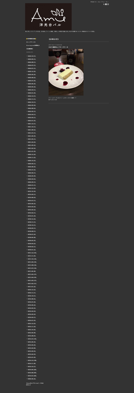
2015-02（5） (32, 354)
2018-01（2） (32, 249)
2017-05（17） (32, 274)
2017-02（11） (32, 283)
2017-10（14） (32, 259)
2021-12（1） (32, 123)
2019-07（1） (32, 200)
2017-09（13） (32, 262)
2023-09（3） (32, 74)
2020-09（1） (32, 163)
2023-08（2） (32, 77)
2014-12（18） (32, 360)
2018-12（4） (32, 219)
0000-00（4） (32, 378)
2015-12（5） (32, 323)
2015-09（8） (32, 332)
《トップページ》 (31, 42)
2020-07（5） (32, 169)
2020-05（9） (32, 176)
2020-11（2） (32, 157)
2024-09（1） (32, 59)
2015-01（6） (32, 357)
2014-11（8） (32, 363)
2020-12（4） (32, 154)
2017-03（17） (32, 280)
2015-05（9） (32, 345)
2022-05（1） (32, 111)
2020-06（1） (32, 173)
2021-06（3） (32, 136)
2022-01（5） (32, 120)
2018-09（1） (32, 228)
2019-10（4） (32, 191)
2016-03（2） (32, 314)
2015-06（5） (32, 342)
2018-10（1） (32, 225)
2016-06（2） (32, 305)
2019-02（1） (32, 212)
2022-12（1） (32, 96)
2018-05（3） (32, 240)
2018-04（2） (32, 243)
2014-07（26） (32, 375)
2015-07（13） (32, 339)
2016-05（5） (32, 308)
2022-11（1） (32, 99)
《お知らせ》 (29, 52)
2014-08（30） (32, 372)
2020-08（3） (32, 166)
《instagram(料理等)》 (33, 45)
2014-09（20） (32, 369)
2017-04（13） (32, 277)
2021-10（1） (32, 126)
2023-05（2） (32, 86)
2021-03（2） (32, 145)
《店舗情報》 (29, 49)
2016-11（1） (32, 292)
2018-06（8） (32, 237)
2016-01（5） (32, 320)
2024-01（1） (32, 68)
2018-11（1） (32, 222)
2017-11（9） (32, 256)
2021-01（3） (32, 151)
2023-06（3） (32, 83)
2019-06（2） (32, 203)
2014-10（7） (32, 366)
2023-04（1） (32, 90)
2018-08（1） (32, 231)
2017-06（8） (32, 271)
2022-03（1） (32, 117)
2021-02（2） (32, 148)
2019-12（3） (32, 188)
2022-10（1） (32, 102)
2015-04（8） (32, 348)
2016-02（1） (32, 317)
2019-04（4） (32, 206)
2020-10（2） (32, 160)
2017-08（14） (32, 265)
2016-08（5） (32, 299)
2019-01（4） (32, 216)
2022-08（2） (32, 108)
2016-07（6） (32, 302)
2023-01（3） (32, 93)
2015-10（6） (32, 329)
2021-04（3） (32, 142)
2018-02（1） (32, 246)
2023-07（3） (32, 80)
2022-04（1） (32, 114)
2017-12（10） (32, 252)
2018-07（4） (32, 234)
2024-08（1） (32, 62)
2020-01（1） (32, 185)
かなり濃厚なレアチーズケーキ (58, 47)
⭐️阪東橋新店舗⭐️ (31, 38)
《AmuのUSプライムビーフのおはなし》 (35, 384)
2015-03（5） (32, 351)
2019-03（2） (32, 209)
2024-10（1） (32, 56)
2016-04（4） (32, 311)
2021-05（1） (32, 139)
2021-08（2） (32, 130)
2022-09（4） (32, 105)
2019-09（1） (32, 194)
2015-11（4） (32, 326)
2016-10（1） (32, 295)
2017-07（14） (32, 268)
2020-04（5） (32, 179)
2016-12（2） (32, 289)
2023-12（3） (32, 71)
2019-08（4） (32, 197)
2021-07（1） (32, 133)
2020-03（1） (32, 182)
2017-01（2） (32, 286)
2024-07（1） (32, 65)
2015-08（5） (32, 335)
